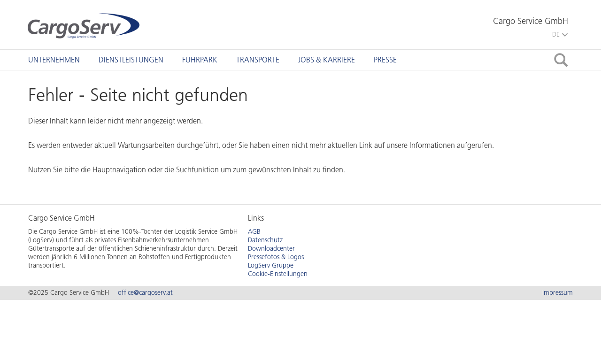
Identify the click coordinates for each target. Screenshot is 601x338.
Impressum (557, 293)
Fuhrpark (199, 59)
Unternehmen (54, 59)
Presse (385, 59)
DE (560, 34)
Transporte (257, 59)
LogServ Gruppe (270, 265)
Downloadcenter (271, 249)
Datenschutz (265, 240)
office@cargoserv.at (145, 293)
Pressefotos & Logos (276, 257)
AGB (254, 232)
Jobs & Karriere (326, 59)
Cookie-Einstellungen (278, 274)
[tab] (54, 60)
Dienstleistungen (131, 59)
